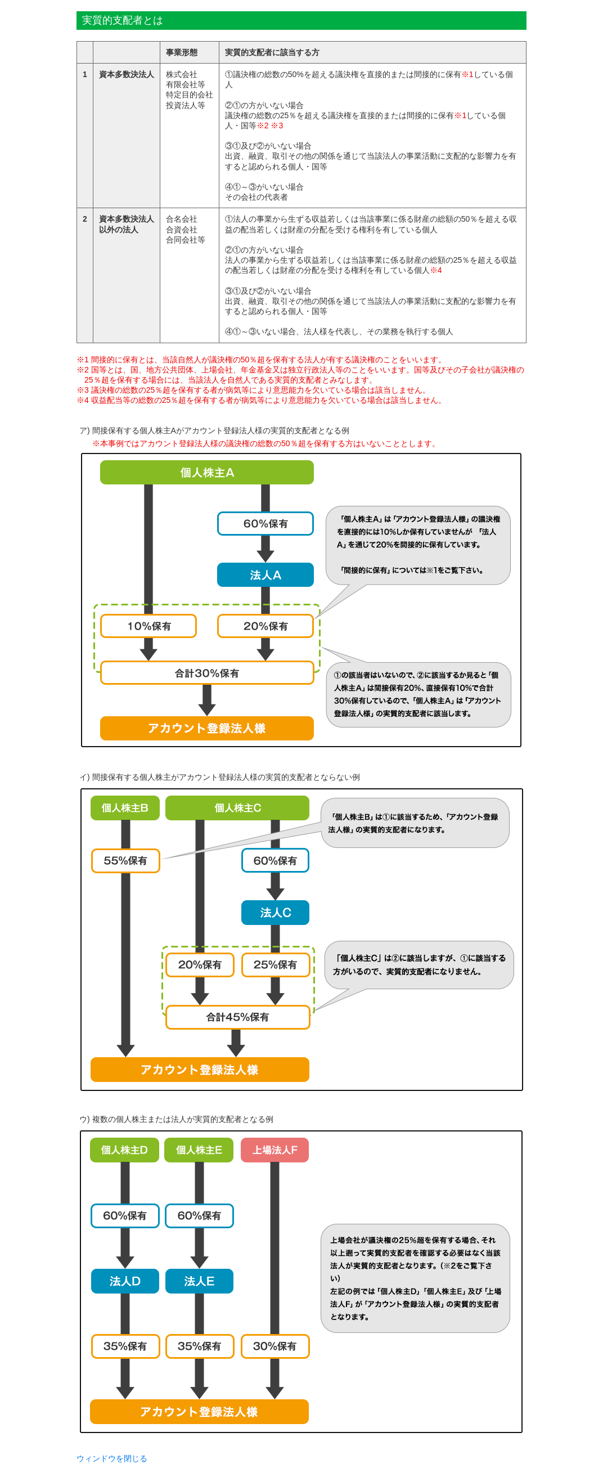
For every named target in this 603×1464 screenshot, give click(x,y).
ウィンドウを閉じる (111, 1458)
